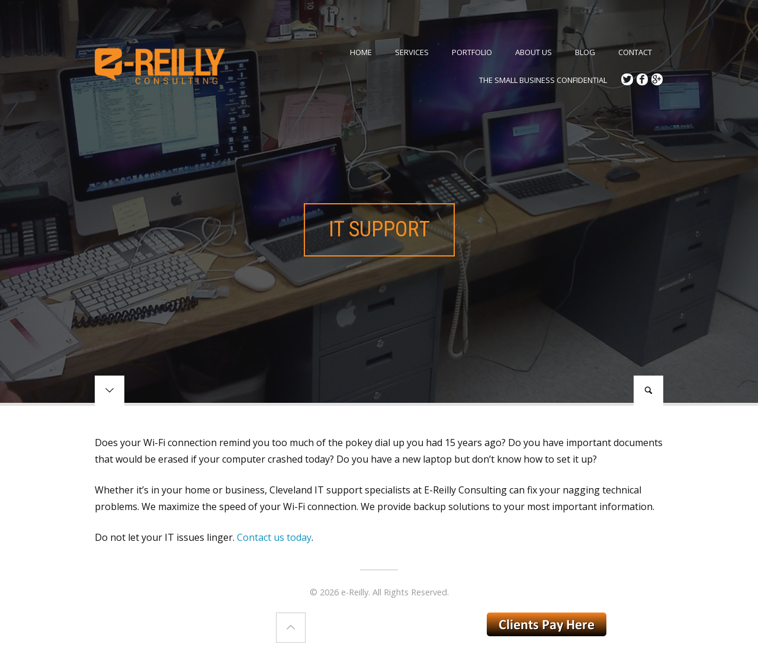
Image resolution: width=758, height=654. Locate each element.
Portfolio (472, 52)
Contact (635, 52)
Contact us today (274, 537)
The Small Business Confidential (543, 80)
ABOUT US (533, 52)
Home (361, 52)
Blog (585, 52)
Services (412, 52)
